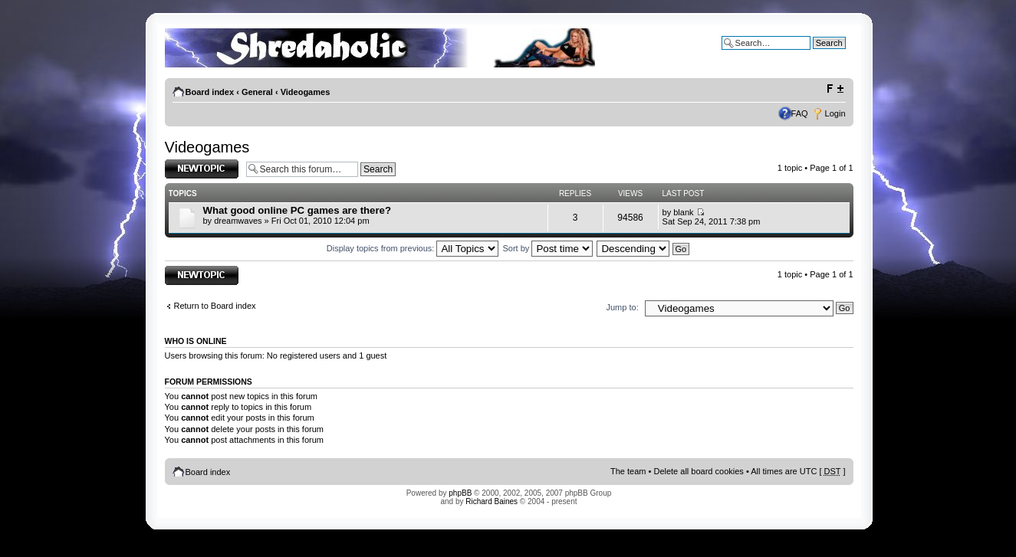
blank (683, 212)
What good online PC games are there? (297, 210)
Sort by (548, 248)
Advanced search (813, 54)
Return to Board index (215, 305)
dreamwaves (237, 220)
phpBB (460, 493)
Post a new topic (201, 169)
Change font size (835, 89)
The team (628, 471)
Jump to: (623, 307)
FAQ (799, 113)
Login (835, 113)
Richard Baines (491, 501)
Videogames (305, 92)
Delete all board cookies (698, 471)
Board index (210, 92)
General (257, 92)
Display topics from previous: (413, 248)
